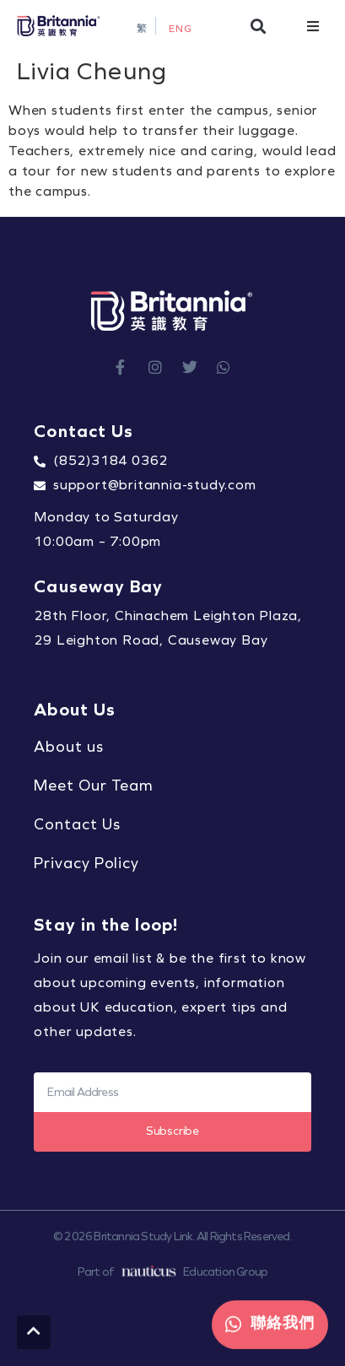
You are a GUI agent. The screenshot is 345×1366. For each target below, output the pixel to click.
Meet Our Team (94, 785)
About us (68, 746)
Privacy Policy (86, 863)
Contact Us (77, 824)
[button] (258, 26)
